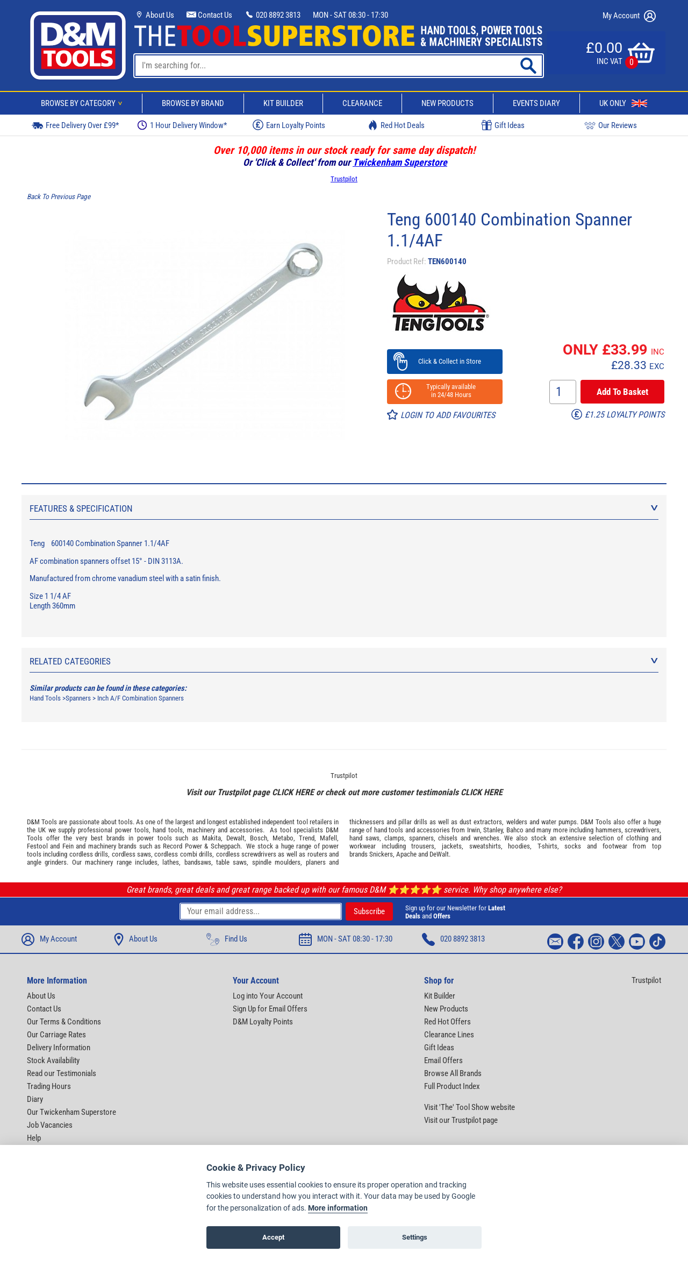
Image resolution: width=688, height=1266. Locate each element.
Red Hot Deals (396, 125)
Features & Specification (344, 508)
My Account (629, 16)
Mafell (328, 838)
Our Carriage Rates (56, 1034)
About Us (154, 15)
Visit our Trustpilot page (461, 1120)
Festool (37, 846)
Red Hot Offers (447, 1022)
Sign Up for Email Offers (270, 1009)
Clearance (362, 103)
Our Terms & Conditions (64, 1022)
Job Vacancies (50, 1125)
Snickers (381, 854)
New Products (447, 103)
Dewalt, (236, 838)
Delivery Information (58, 1047)
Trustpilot (344, 179)
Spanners (78, 698)
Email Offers (443, 1060)
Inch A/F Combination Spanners (140, 698)
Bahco (515, 830)
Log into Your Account (268, 996)
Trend (306, 838)
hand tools (168, 830)
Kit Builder (283, 103)
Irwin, (474, 830)
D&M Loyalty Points (263, 1022)
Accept (273, 1237)
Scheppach (225, 846)
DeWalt (439, 854)
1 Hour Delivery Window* (182, 125)
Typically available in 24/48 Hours (444, 391)
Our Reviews (610, 125)
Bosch (258, 838)
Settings (414, 1237)
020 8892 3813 (272, 15)
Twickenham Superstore (400, 162)
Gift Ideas (503, 125)
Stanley (493, 830)
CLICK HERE (293, 792)
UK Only (623, 103)
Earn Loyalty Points (289, 124)
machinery (201, 830)
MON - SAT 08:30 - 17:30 (350, 15)
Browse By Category (83, 103)
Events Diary (536, 103)
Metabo (283, 838)
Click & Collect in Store (444, 361)
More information (338, 1208)
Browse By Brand (193, 103)
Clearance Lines (449, 1034)
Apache (406, 854)
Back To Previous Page (58, 197)
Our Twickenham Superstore (71, 1112)
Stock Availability (53, 1060)
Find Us (226, 939)
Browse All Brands (453, 1073)
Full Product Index (452, 1086)
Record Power (182, 846)
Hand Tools (45, 698)
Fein (68, 846)
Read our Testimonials (61, 1073)
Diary (35, 1099)
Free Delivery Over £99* (75, 125)
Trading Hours (49, 1086)
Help (34, 1138)
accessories (246, 830)
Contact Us (209, 15)
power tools (132, 830)
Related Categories (344, 661)
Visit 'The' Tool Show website (469, 1107)
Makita (211, 838)
